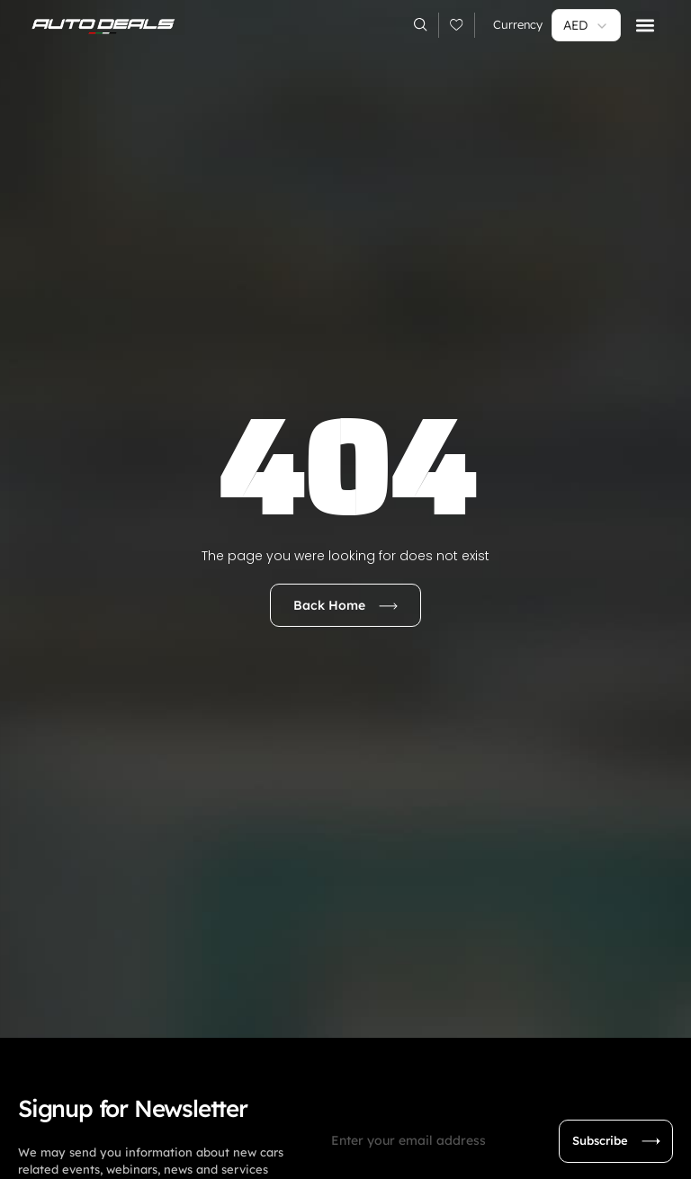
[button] (645, 25)
